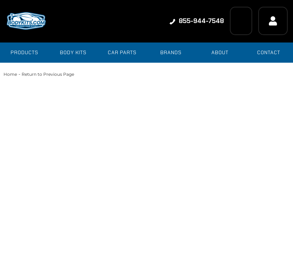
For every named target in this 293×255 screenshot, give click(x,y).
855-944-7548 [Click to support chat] (197, 21)
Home (10, 74)
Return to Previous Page (48, 74)
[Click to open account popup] (273, 21)
